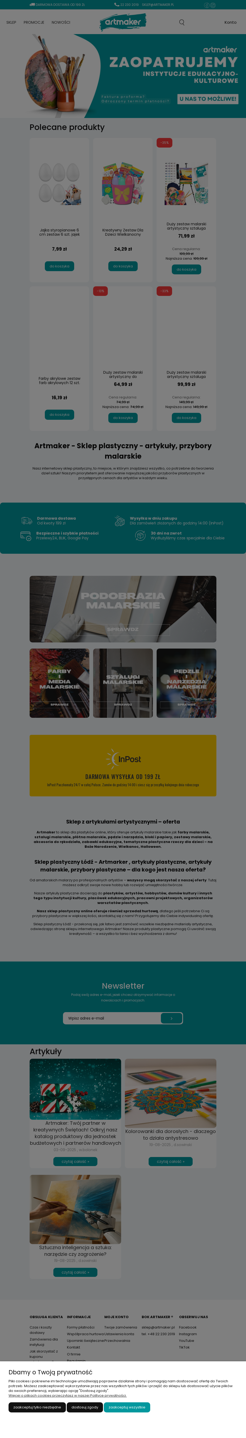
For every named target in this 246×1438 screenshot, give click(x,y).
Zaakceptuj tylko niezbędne (37, 1407)
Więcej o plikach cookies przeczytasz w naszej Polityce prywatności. (68, 1395)
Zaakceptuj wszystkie (127, 1407)
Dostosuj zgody (85, 1407)
